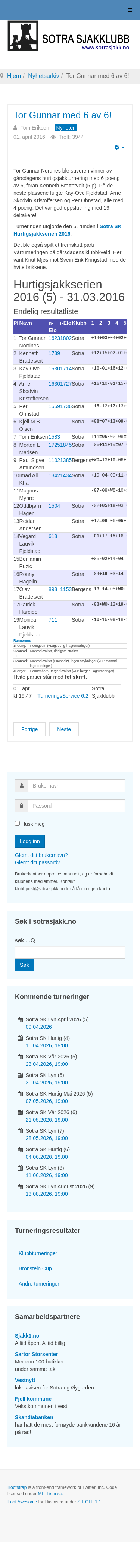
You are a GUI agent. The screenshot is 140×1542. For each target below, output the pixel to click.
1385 (66, 460)
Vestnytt (25, 1380)
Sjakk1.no (27, 1335)
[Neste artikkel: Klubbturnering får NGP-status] (64, 729)
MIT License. (50, 1493)
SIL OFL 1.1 (89, 1501)
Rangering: (22, 640)
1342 (54, 475)
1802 (66, 338)
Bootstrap (17, 1487)
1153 (66, 589)
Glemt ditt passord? (37, 862)
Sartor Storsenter (36, 1354)
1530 (54, 368)
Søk (24, 965)
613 (53, 536)
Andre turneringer (39, 1283)
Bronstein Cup (35, 1268)
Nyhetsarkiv (43, 76)
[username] (76, 785)
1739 (54, 353)
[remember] (17, 823)
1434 (66, 475)
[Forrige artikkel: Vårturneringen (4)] (29, 729)
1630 (54, 384)
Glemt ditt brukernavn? (41, 855)
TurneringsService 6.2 (62, 695)
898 (53, 589)
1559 (54, 406)
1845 (66, 445)
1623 (54, 338)
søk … (23, 940)
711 (53, 619)
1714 (66, 368)
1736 (66, 406)
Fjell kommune (33, 1398)
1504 (54, 505)
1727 (66, 384)
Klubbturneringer (38, 1253)
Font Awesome (22, 1501)
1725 (54, 445)
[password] (76, 805)
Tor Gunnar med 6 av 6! (62, 115)
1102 (54, 460)
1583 (54, 437)
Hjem (14, 76)
